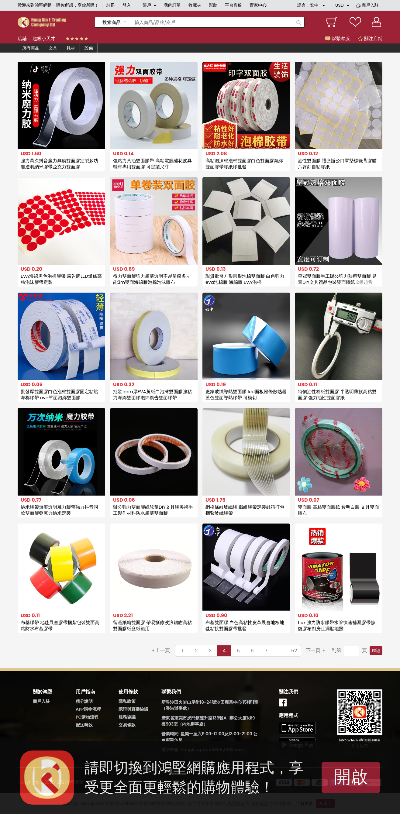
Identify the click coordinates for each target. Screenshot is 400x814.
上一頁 (162, 650)
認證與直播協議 (133, 709)
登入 (126, 5)
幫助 (213, 5)
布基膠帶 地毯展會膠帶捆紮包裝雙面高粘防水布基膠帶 (60, 625)
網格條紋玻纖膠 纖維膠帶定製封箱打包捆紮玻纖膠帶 (244, 510)
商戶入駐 (370, 5)
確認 (376, 650)
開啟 (351, 777)
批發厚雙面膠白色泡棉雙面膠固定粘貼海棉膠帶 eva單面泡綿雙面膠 (59, 394)
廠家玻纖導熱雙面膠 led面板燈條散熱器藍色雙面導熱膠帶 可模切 (246, 394)
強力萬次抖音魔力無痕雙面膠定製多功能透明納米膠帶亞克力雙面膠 (59, 163)
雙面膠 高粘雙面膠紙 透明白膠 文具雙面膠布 (338, 510)
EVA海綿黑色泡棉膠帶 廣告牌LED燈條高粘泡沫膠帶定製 (61, 279)
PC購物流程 (87, 717)
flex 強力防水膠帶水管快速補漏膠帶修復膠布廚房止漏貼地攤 (336, 625)
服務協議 (127, 717)
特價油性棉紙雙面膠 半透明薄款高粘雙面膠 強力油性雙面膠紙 (337, 394)
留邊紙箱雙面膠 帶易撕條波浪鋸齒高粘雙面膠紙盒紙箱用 (152, 625)
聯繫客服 (337, 38)
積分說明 (84, 701)
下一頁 (313, 650)
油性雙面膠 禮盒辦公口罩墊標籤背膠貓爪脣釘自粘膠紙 (337, 163)
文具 (53, 48)
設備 (88, 48)
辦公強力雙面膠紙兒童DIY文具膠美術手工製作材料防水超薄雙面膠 (153, 510)
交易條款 (127, 725)
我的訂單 (172, 5)
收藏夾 (194, 5)
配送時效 (84, 725)
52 (294, 650)
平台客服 (233, 5)
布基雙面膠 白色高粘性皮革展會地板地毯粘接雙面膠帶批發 (244, 625)
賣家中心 (258, 5)
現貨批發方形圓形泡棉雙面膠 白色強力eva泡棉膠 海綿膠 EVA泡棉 (244, 279)
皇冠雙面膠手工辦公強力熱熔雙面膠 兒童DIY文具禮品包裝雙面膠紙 (337, 279)
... (280, 650)
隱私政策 (127, 701)
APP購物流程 (88, 709)
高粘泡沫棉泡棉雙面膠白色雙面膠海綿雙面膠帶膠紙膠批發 (244, 163)
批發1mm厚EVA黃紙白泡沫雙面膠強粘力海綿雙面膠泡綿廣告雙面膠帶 (152, 394)
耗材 (71, 48)
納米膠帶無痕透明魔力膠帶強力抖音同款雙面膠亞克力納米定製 (59, 510)
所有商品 (30, 48)
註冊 (110, 5)
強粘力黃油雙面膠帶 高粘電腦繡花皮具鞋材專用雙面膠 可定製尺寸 (152, 163)
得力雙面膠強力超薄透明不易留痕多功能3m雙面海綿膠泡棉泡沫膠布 (152, 279)
